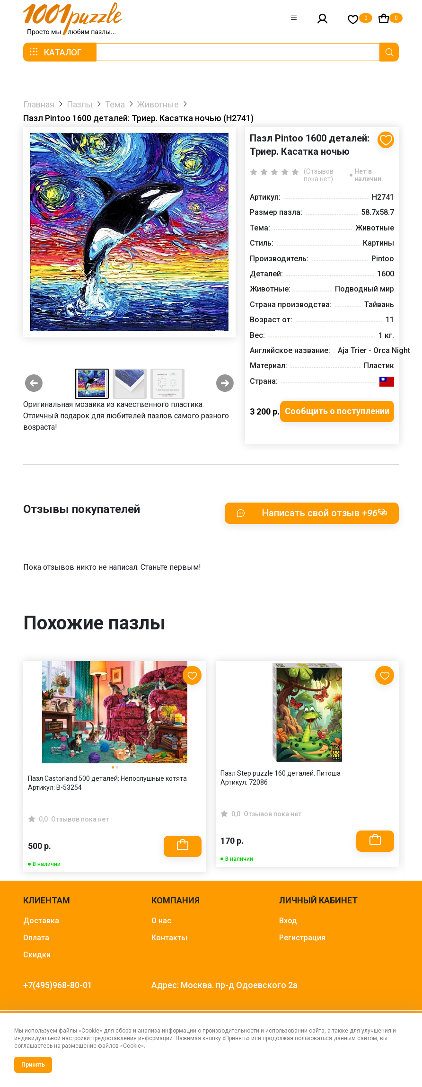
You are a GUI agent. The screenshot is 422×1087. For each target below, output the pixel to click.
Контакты (169, 937)
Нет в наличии (367, 175)
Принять (33, 1064)
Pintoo (382, 258)
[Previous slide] (33, 384)
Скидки (37, 954)
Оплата (36, 937)
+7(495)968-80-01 (57, 985)
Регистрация (302, 937)
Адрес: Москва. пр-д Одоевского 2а (224, 985)
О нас (161, 920)
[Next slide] (225, 384)
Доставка (41, 920)
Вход (288, 920)
